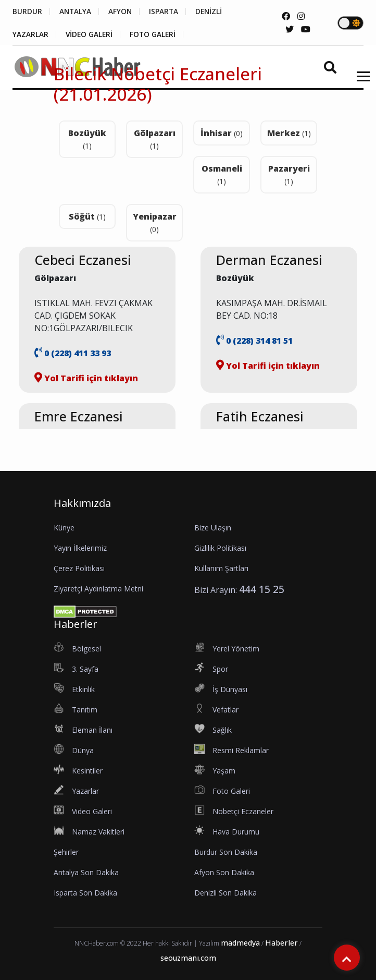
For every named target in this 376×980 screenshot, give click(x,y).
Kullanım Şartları (221, 568)
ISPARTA (168, 11)
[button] (359, 83)
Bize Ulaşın (212, 528)
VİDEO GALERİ (91, 34)
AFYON (123, 11)
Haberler (281, 943)
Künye (64, 528)
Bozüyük (87, 139)
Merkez (289, 133)
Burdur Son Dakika (225, 852)
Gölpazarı (155, 139)
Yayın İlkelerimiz (80, 548)
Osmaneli (222, 174)
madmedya (240, 943)
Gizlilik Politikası (220, 548)
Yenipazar (155, 222)
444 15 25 (261, 589)
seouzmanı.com (188, 958)
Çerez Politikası (79, 568)
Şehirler (66, 852)
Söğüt (87, 216)
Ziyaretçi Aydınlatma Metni (98, 589)
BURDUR (27, 11)
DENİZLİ (215, 11)
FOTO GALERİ (156, 34)
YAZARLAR (30, 34)
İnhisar (221, 133)
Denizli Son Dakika (225, 893)
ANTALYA (76, 11)
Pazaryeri (289, 174)
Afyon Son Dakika (224, 872)
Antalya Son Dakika (86, 872)
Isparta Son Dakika (85, 893)
